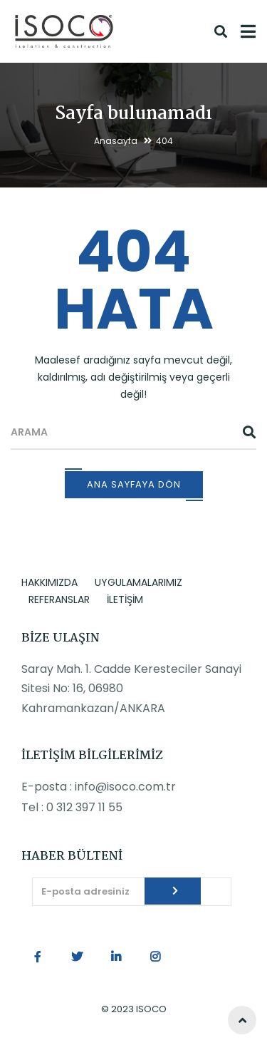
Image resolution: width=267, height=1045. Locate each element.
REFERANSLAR (59, 599)
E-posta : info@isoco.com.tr (98, 786)
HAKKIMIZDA (49, 582)
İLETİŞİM (125, 599)
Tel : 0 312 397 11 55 (71, 807)
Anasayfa (115, 141)
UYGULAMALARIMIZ (138, 582)
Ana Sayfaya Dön (134, 484)
